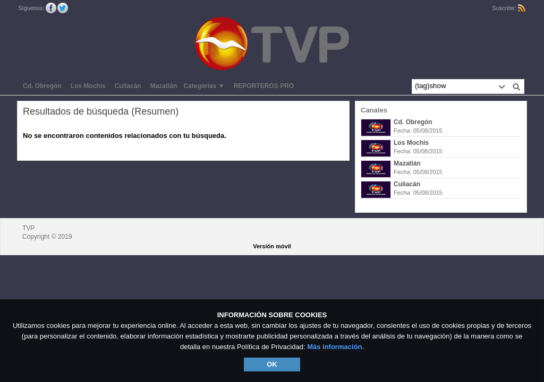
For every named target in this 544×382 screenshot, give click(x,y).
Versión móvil (272, 246)
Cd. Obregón (413, 122)
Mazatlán (407, 163)
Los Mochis (411, 142)
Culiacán (407, 184)
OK (272, 364)
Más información (334, 347)
